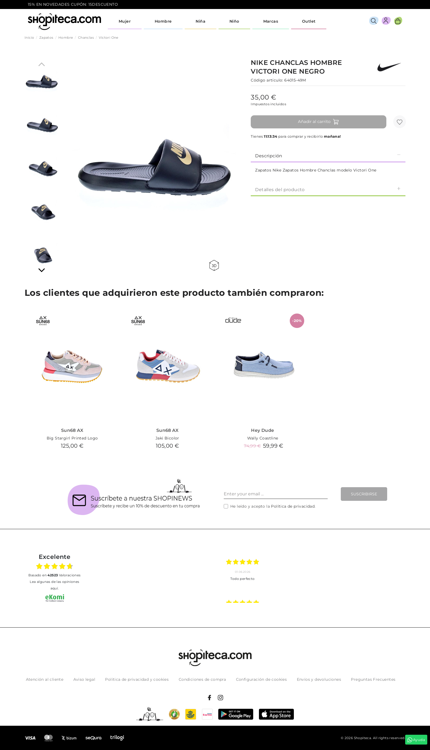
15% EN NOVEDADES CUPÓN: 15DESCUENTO (73, 4)
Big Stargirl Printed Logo (72, 438)
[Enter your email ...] (276, 494)
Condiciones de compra (202, 679)
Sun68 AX (72, 430)
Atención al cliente (45, 679)
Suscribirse (364, 494)
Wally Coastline (262, 438)
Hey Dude (262, 430)
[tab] (328, 155)
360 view (214, 265)
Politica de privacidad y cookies (137, 679)
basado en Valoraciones (54, 575)
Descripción (328, 155)
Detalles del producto (328, 189)
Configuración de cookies (261, 679)
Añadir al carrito (318, 122)
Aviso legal (84, 679)
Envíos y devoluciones (319, 679)
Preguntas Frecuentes (373, 679)
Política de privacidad (293, 506)
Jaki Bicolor (167, 438)
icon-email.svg (392, 4)
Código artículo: (267, 80)
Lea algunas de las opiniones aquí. (54, 585)
